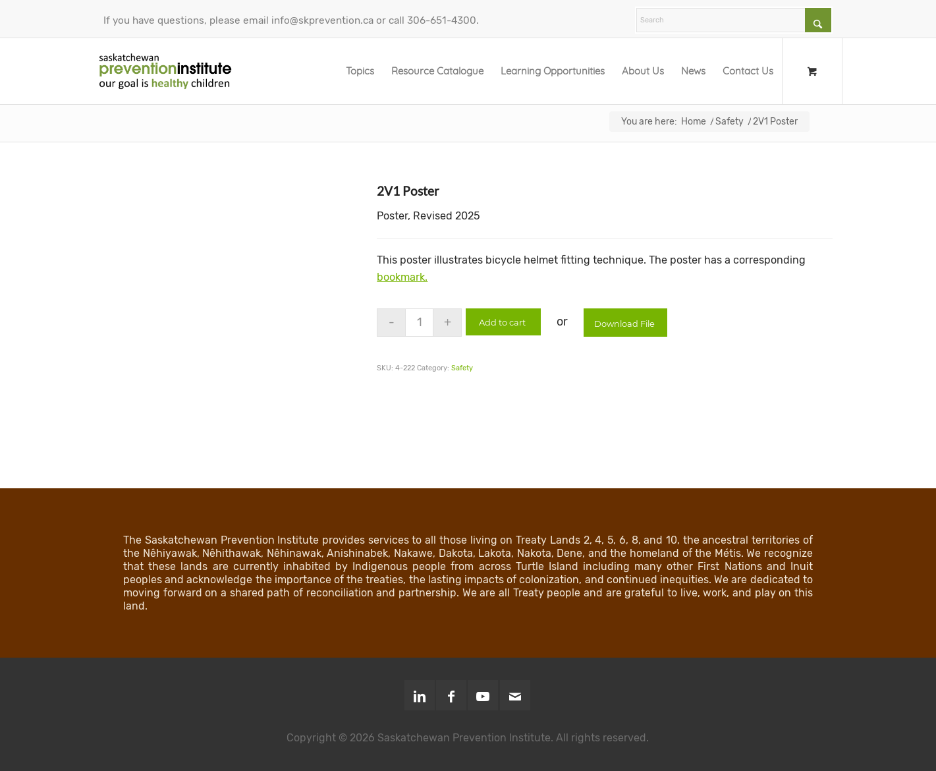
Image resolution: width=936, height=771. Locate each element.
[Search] (733, 20)
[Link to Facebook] (451, 695)
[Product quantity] (419, 322)
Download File (628, 323)
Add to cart (504, 322)
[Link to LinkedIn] (419, 695)
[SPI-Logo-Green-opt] (165, 71)
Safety (462, 368)
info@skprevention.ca (322, 20)
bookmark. (402, 277)
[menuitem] (360, 71)
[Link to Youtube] (483, 695)
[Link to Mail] (515, 695)
